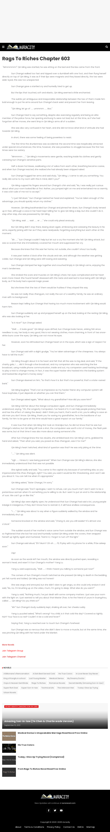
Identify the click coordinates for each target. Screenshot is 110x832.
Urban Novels (10, 692)
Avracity (66, 822)
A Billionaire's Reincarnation (16, 673)
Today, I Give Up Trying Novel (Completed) (41, 757)
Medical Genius (56, 678)
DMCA (80, 827)
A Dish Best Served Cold (44, 673)
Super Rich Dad (11, 687)
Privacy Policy (53, 827)
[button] (3, 47)
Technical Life (47, 687)
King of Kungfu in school (14, 678)
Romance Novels (57, 683)
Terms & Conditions (34, 827)
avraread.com (68, 803)
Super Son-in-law (29, 687)
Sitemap (90, 827)
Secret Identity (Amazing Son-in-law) (86, 683)
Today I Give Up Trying (88, 687)
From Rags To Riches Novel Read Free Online (42, 769)
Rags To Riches (39, 683)
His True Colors (65, 673)
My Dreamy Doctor (76, 678)
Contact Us (69, 827)
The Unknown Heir (65, 687)
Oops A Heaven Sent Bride (16, 683)
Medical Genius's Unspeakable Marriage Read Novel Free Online (53, 733)
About (18, 827)
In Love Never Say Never (87, 673)
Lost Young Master (37, 678)
